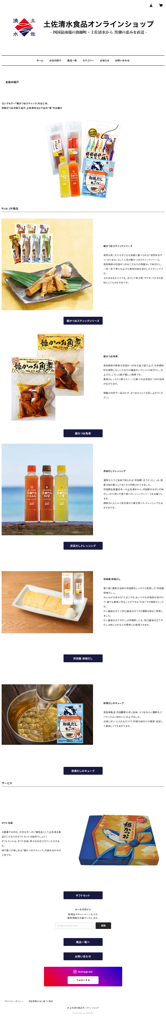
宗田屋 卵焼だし (83, 658)
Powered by (83, 1013)
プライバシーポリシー (13, 1001)
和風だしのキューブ (83, 771)
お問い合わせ (122, 60)
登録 (103, 925)
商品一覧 (72, 60)
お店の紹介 (55, 60)
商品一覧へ (84, 942)
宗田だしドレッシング (83, 546)
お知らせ (104, 60)
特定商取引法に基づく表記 (41, 1001)
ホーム (40, 60)
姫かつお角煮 (83, 433)
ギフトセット (83, 895)
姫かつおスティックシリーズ (83, 320)
